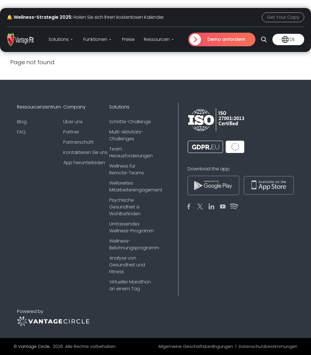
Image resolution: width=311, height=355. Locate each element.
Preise (128, 39)
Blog (22, 121)
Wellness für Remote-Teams (126, 169)
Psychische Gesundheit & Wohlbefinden (124, 207)
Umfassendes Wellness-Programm (131, 227)
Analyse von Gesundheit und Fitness (127, 265)
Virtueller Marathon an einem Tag (130, 285)
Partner (71, 132)
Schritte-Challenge (130, 121)
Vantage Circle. (35, 346)
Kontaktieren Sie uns (85, 152)
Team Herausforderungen (131, 152)
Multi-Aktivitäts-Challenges (126, 135)
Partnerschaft (78, 142)
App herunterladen (84, 162)
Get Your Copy (283, 17)
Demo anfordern (226, 39)
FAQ (21, 132)
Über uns (73, 121)
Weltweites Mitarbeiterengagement (132, 186)
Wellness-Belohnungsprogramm (132, 244)
